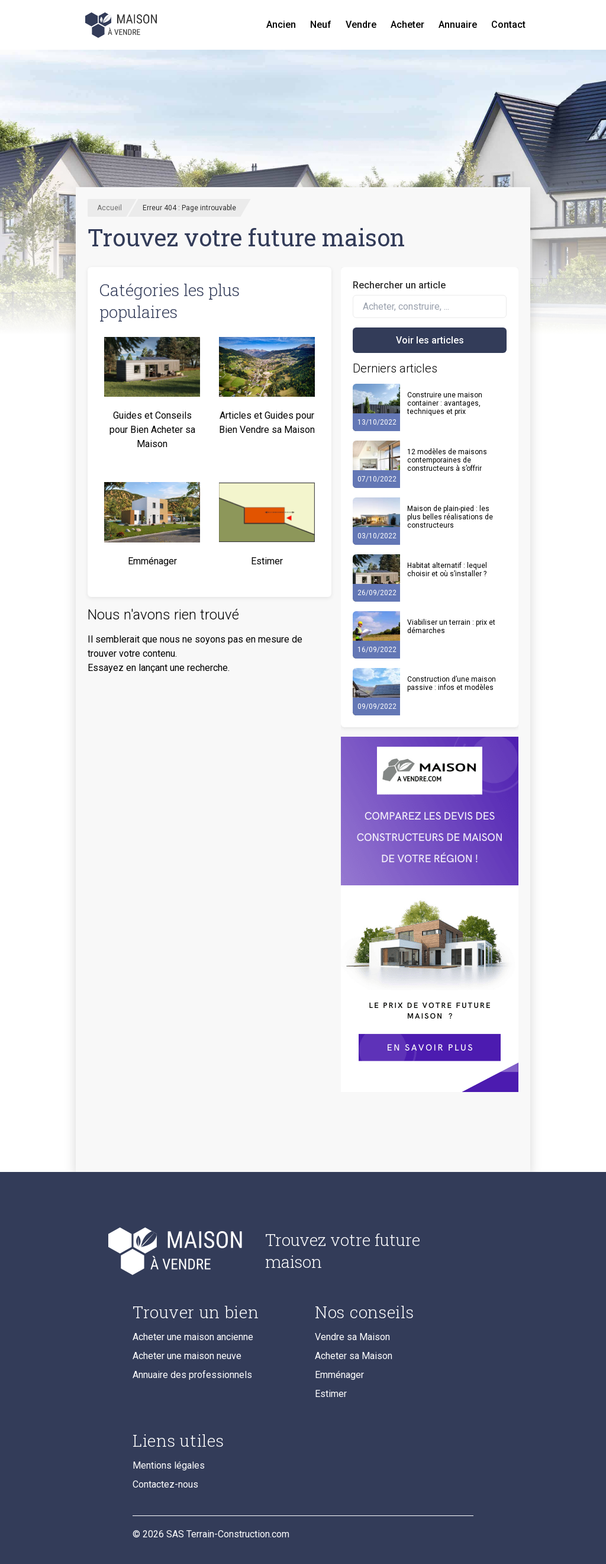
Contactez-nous (165, 1484)
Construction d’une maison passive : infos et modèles (451, 683)
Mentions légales (169, 1465)
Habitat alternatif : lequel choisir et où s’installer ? (447, 569)
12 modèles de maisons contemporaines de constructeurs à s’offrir (447, 460)
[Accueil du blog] (189, 1250)
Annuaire (458, 24)
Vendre (361, 24)
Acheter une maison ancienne (193, 1337)
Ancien (281, 24)
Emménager (339, 1374)
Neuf (320, 24)
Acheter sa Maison (353, 1355)
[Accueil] (122, 25)
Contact (508, 24)
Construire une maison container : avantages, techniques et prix (444, 403)
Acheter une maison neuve (187, 1355)
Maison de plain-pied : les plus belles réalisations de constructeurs (450, 517)
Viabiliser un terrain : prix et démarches (451, 626)
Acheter (407, 24)
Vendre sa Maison (352, 1337)
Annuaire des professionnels (192, 1374)
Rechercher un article (399, 285)
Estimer (331, 1393)
